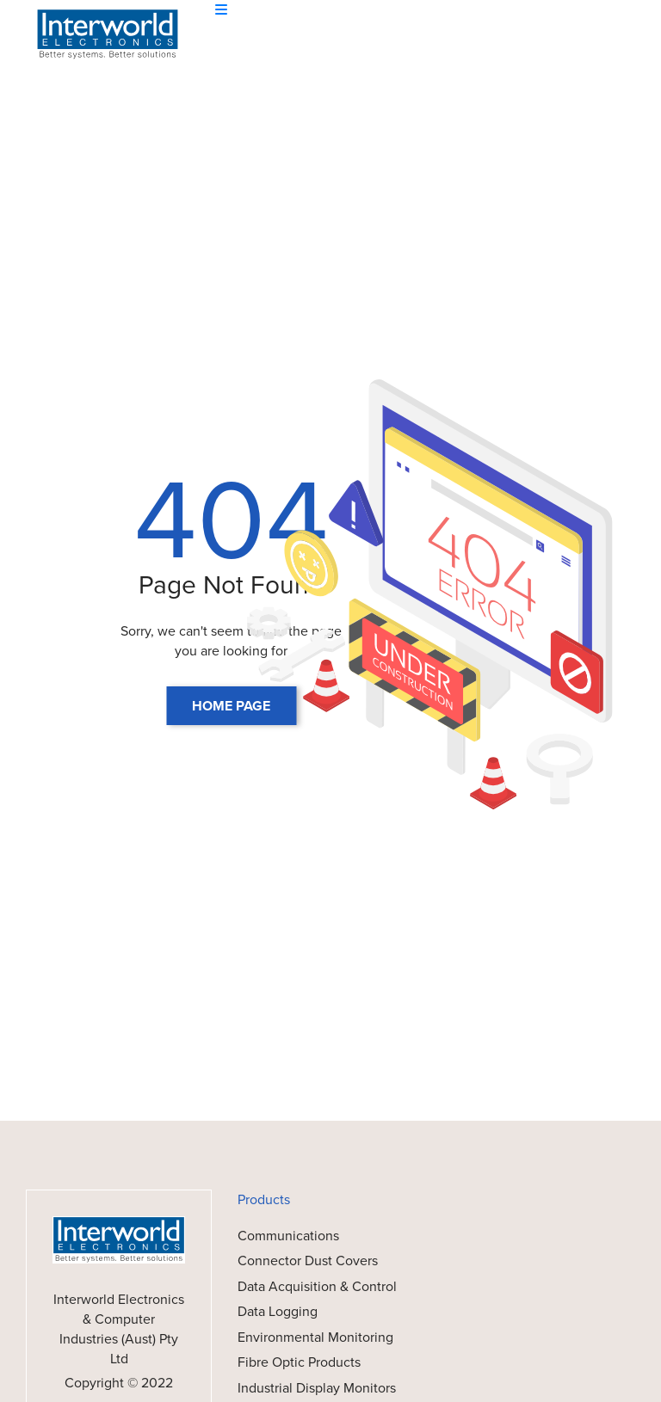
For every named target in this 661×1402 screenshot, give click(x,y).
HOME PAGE (231, 706)
